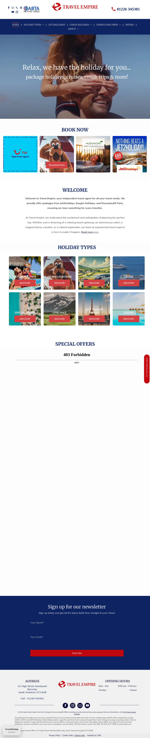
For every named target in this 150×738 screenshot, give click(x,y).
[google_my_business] (21, 8)
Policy (58, 735)
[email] (13, 8)
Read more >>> (89, 232)
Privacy (52, 735)
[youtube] (13, 12)
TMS (99, 735)
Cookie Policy (67, 735)
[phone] (17, 8)
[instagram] (17, 12)
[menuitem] (16, 25)
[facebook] (9, 8)
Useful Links (79, 735)
